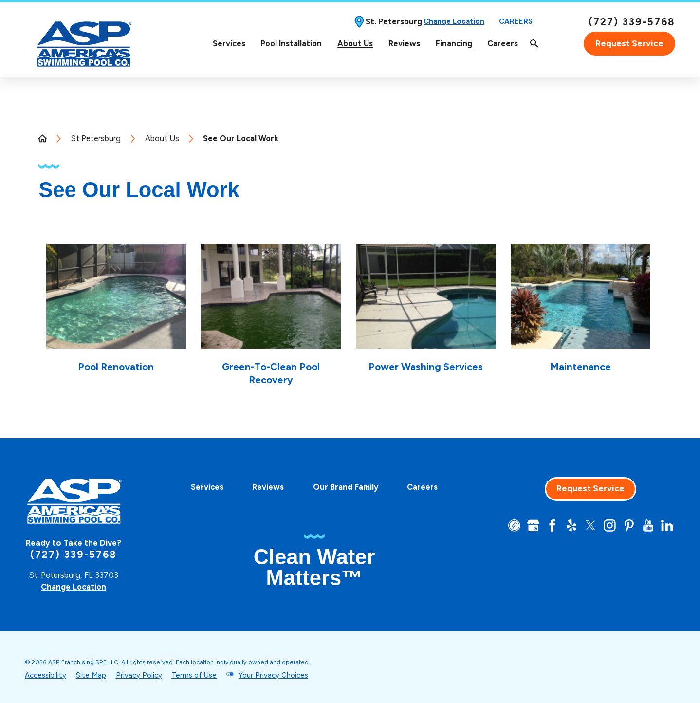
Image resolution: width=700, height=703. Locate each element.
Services (229, 43)
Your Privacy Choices (273, 675)
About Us (355, 43)
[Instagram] (610, 525)
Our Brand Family (345, 487)
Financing (454, 43)
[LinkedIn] (667, 525)
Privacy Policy (139, 675)
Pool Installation (291, 43)
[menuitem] (229, 44)
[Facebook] (552, 525)
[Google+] (533, 525)
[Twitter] (591, 525)
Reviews (404, 43)
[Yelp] (572, 525)
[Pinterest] (629, 525)
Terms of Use (194, 675)
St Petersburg (96, 138)
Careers (516, 22)
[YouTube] (648, 525)
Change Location (454, 22)
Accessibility (45, 675)
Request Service (629, 43)
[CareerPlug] (514, 525)
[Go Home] (46, 138)
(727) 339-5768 (632, 22)
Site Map (91, 675)
